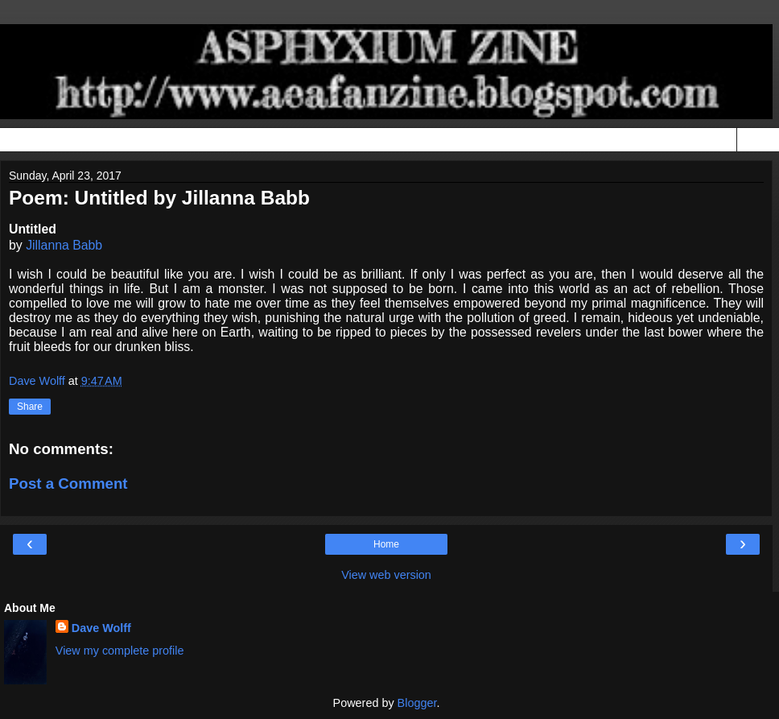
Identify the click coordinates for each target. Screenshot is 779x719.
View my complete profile (120, 650)
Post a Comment (68, 483)
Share (30, 406)
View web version (386, 574)
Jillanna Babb (64, 245)
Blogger (417, 702)
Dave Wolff (101, 628)
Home (386, 544)
